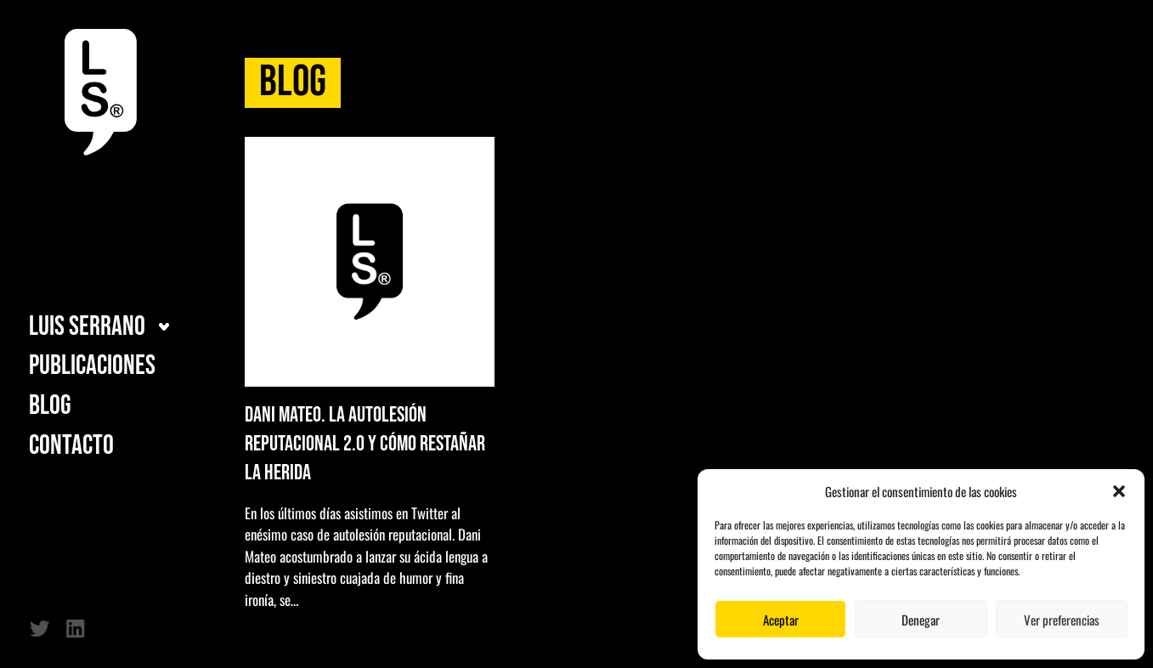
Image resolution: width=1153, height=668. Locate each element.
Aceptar (781, 619)
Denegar (920, 619)
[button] (1119, 491)
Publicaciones (92, 366)
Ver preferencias (1061, 619)
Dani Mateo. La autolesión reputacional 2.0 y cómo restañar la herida (365, 444)
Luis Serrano (87, 327)
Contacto (71, 446)
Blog (50, 406)
